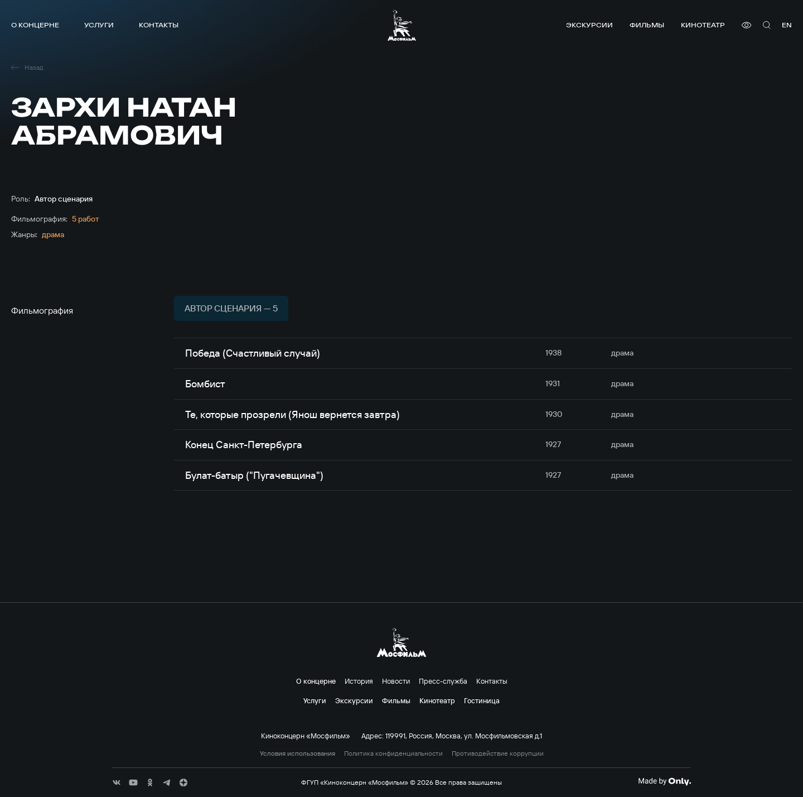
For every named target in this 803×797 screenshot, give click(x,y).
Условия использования (297, 753)
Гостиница (482, 700)
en (787, 25)
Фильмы (647, 25)
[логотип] (402, 25)
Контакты (158, 25)
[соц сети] (116, 782)
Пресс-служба (443, 680)
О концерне (35, 25)
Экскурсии (589, 25)
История (359, 680)
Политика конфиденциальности (393, 753)
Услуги (99, 25)
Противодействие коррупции (498, 753)
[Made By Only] (664, 781)
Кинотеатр (703, 25)
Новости (396, 680)
